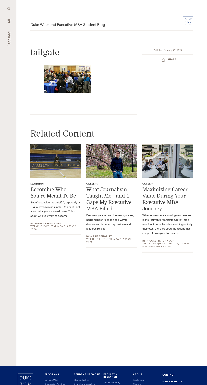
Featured (9, 39)
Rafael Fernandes (48, 223)
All (9, 21)
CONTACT (168, 374)
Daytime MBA (51, 380)
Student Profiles (81, 380)
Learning (37, 184)
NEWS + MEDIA (172, 381)
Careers (92, 184)
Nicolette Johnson (160, 240)
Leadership (138, 380)
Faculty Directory (111, 382)
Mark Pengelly (101, 236)
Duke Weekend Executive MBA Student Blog (67, 24)
